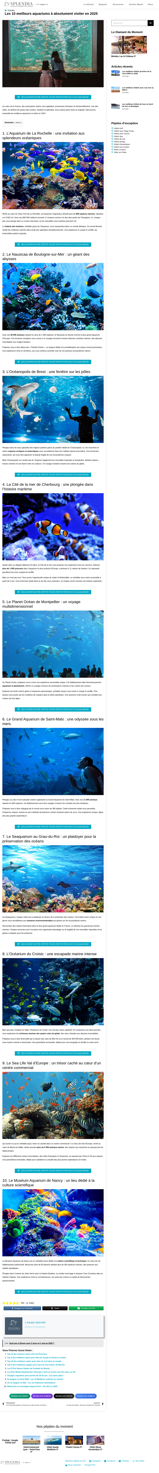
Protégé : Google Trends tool (10, 1445)
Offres (150, 4)
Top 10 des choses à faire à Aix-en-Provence (27, 1358)
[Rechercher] (151, 23)
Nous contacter (73, 1469)
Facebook (109, 1465)
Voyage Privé (89, 1469)
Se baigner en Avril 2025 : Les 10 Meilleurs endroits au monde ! (35, 1383)
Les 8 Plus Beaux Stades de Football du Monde (28, 1373)
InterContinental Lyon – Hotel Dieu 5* (31, 1453)
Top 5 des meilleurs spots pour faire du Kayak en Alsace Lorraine (36, 1362)
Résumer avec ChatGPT (19, 1400)
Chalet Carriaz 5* (74, 1451)
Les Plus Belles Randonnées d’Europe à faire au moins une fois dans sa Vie (41, 1376)
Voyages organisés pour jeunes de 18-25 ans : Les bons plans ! (35, 1380)
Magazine (103, 4)
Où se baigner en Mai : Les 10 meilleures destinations (31, 1387)
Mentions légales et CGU (75, 1465)
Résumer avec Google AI (86, 1400)
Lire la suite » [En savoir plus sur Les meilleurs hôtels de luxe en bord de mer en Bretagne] (125, 109)
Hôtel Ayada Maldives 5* (53, 1452)
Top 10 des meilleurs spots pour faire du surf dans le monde (34, 1365)
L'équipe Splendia (35, 1326)
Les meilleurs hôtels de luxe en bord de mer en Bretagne (137, 105)
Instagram (95, 1465)
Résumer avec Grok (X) (64, 1400)
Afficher (18, 123)
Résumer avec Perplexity (42, 1400)
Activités (11, 10)
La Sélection (88, 4)
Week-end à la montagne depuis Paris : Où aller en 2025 (32, 1391)
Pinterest (124, 1465)
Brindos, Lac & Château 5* (123, 56)
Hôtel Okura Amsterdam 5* (95, 1452)
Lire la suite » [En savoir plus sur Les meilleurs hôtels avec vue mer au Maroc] (125, 92)
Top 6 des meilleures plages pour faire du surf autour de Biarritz (36, 1369)
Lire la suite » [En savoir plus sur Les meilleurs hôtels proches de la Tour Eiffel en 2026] (125, 76)
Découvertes (118, 4)
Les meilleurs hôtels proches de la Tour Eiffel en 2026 (136, 72)
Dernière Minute (136, 4)
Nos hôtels (138, 1465)
